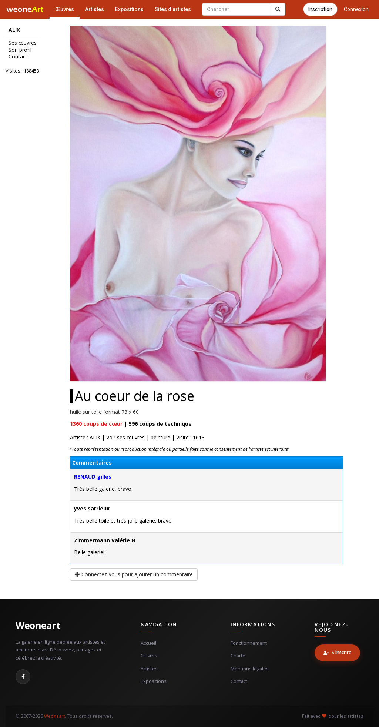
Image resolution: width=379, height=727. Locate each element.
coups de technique (160, 423)
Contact (18, 56)
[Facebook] (23, 676)
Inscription (320, 9)
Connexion (356, 9)
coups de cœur (96, 423)
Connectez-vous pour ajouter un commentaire (134, 574)
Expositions (129, 9)
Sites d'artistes (173, 9)
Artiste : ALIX (85, 437)
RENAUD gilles (92, 476)
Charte (238, 656)
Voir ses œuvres (125, 437)
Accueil (148, 643)
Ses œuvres (23, 43)
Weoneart (38, 625)
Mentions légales (250, 669)
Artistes (94, 9)
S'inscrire (337, 652)
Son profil (20, 50)
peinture (160, 437)
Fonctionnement (249, 643)
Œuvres (64, 9)
